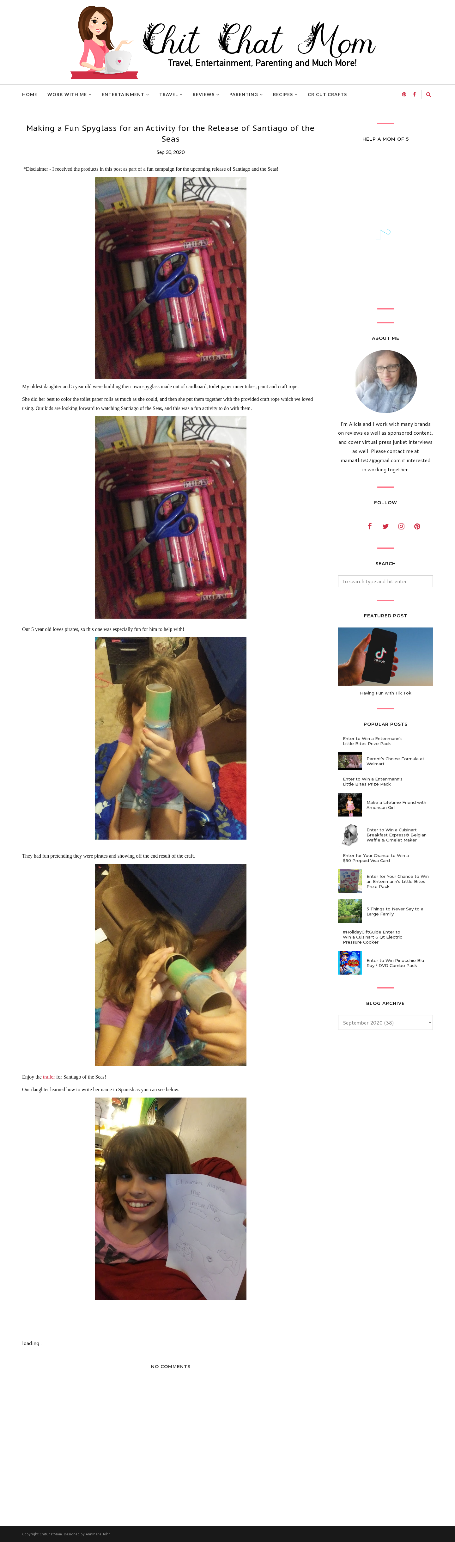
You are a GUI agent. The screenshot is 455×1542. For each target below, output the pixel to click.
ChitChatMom (50, 1534)
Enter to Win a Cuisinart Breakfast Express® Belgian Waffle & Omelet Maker (397, 834)
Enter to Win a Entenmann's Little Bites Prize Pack (373, 741)
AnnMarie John (98, 1534)
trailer (49, 1077)
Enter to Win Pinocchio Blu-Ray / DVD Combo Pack (396, 963)
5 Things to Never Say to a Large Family (395, 911)
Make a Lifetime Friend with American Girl (396, 805)
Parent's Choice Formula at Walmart (395, 761)
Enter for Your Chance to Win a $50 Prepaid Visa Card (376, 858)
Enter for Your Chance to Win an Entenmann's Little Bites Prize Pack (398, 881)
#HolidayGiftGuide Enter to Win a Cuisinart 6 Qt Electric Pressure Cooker (372, 937)
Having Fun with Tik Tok (385, 692)
